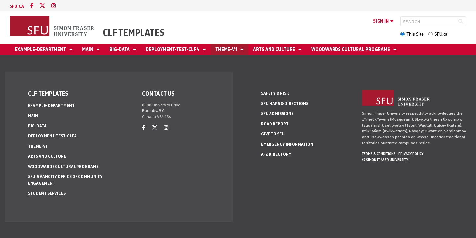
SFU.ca (440, 34)
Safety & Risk (275, 93)
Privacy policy (410, 153)
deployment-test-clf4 (173, 49)
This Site (415, 34)
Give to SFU (273, 134)
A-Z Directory (276, 154)
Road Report (275, 124)
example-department (41, 49)
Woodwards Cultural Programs (351, 49)
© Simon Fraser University (385, 159)
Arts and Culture (274, 49)
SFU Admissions (277, 113)
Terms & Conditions (379, 153)
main (88, 49)
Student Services (47, 193)
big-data (120, 49)
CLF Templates (133, 33)
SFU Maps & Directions (284, 103)
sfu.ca (17, 6)
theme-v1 (226, 49)
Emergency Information (287, 144)
